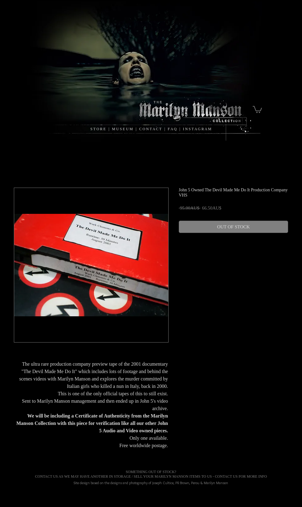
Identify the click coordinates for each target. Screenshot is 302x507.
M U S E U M (123, 129)
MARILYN (163, 476)
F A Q (172, 129)
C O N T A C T (151, 129)
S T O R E (98, 129)
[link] (257, 109)
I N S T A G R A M (197, 129)
